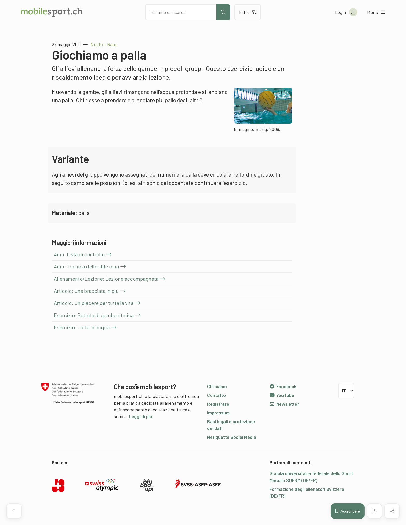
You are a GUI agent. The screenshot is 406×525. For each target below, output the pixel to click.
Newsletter (284, 404)
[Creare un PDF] (374, 511)
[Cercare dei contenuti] (180, 12)
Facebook (282, 386)
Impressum (218, 412)
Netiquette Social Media (231, 437)
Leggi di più (140, 416)
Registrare (218, 404)
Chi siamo (217, 386)
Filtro (247, 12)
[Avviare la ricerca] (223, 12)
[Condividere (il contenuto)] (392, 511)
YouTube (281, 395)
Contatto (216, 395)
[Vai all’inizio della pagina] (14, 511)
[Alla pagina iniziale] (52, 12)
